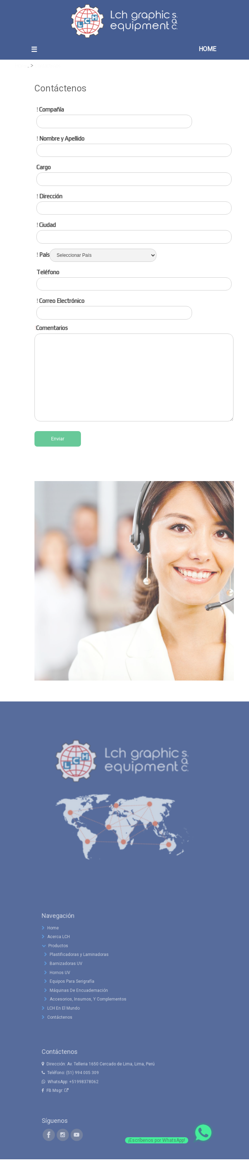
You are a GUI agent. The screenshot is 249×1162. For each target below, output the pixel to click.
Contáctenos (48, 64)
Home (21, 64)
